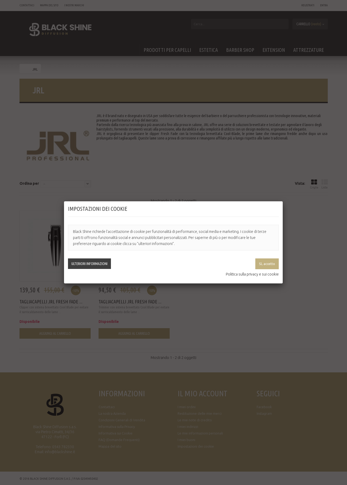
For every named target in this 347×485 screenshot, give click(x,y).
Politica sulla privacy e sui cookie (252, 274)
